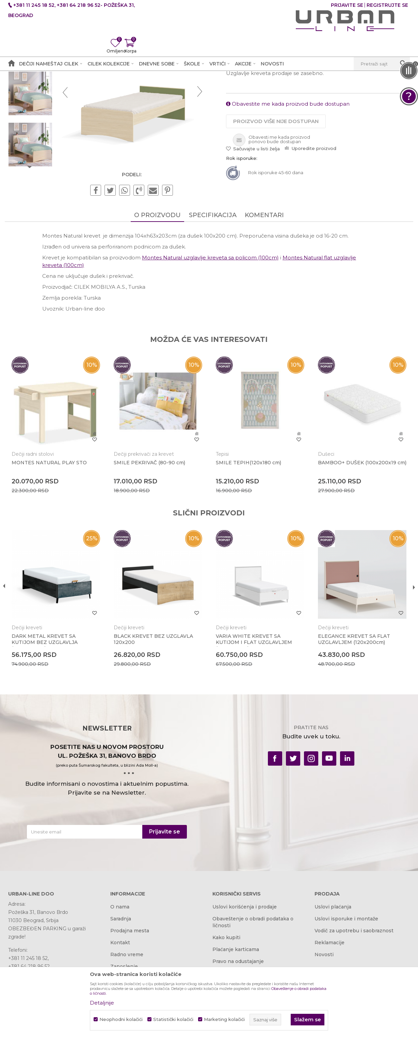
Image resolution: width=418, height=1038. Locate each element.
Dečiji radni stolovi (36, 539)
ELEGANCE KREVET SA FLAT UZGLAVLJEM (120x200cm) (352, 722)
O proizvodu (157, 301)
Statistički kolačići (173, 1019)
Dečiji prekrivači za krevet (145, 539)
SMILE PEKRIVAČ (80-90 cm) (151, 547)
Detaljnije (102, 1002)
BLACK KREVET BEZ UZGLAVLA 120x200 (155, 722)
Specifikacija (213, 301)
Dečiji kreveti (150, 87)
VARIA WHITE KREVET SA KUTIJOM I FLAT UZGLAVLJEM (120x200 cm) (254, 725)
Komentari (264, 301)
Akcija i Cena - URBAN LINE (39, 87)
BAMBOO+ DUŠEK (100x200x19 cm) (355, 550)
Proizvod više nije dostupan (276, 206)
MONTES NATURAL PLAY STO (52, 547)
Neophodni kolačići (121, 1019)
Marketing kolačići (224, 1019)
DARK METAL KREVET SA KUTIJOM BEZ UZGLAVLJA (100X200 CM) (48, 725)
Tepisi (222, 539)
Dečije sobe (116, 87)
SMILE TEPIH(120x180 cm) (248, 547)
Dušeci (324, 539)
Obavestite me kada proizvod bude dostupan (288, 189)
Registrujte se (387, 5)
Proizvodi (87, 87)
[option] (33, 127)
